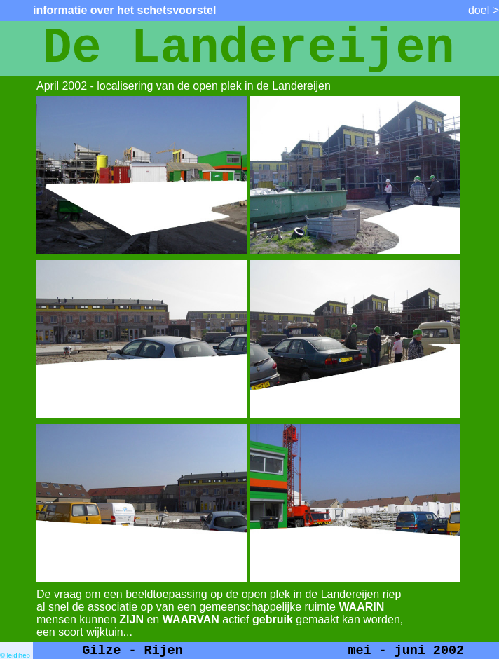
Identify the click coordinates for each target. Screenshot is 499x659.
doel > (483, 10)
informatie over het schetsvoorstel (124, 10)
